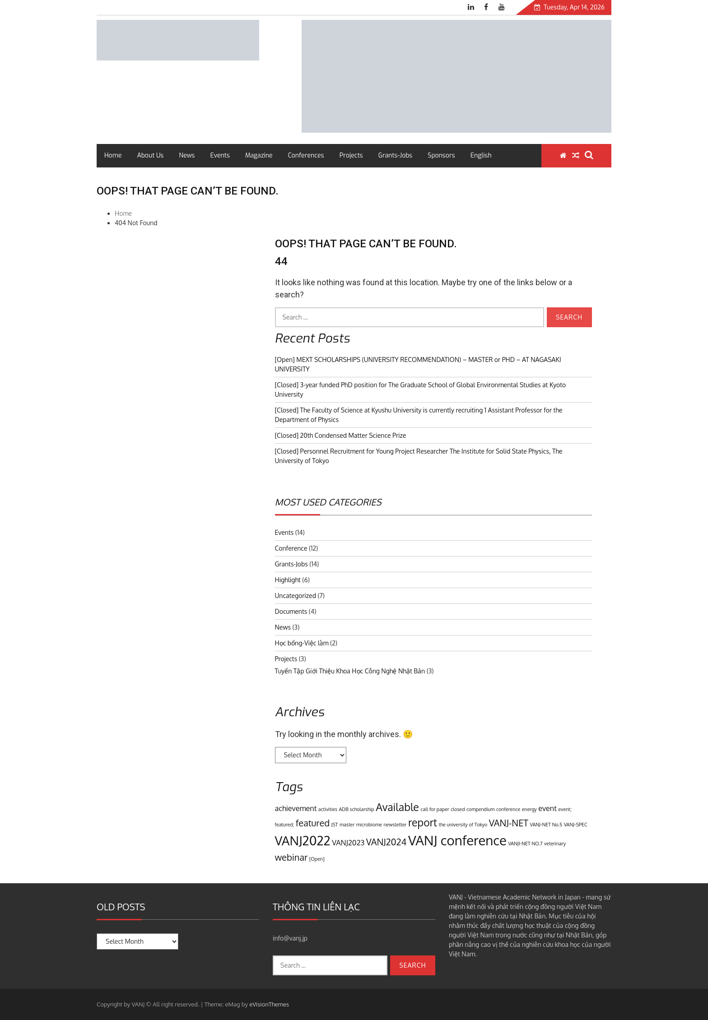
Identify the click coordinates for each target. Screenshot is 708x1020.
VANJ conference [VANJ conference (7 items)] (457, 840)
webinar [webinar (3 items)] (291, 857)
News (187, 155)
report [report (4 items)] (422, 822)
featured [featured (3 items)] (313, 823)
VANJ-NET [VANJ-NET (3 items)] (508, 823)
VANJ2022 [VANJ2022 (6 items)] (303, 840)
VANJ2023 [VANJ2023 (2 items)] (348, 842)
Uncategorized (295, 595)
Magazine (259, 155)
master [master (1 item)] (347, 824)
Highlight (288, 580)
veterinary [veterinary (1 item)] (555, 843)
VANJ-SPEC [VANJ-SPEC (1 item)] (575, 824)
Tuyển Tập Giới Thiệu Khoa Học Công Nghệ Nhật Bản (350, 671)
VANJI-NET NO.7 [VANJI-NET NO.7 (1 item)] (525, 843)
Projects (351, 155)
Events (220, 155)
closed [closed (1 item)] (458, 809)
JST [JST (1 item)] (334, 824)
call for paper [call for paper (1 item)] (434, 809)
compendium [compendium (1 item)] (480, 809)
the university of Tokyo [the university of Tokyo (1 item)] (463, 824)
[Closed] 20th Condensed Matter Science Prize (340, 435)
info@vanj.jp (290, 938)
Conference (291, 548)
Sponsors (441, 155)
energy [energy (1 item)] (529, 809)
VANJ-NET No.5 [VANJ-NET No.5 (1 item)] (546, 824)
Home (112, 155)
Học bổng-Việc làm (302, 643)
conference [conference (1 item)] (508, 809)
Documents (291, 611)
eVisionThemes (269, 1004)
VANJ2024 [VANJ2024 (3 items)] (386, 842)
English (481, 155)
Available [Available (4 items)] (397, 806)
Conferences (306, 155)
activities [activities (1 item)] (327, 809)
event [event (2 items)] (547, 808)
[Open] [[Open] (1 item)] (317, 859)
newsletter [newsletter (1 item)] (394, 824)
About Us (150, 155)
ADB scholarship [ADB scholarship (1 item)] (356, 809)
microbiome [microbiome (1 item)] (369, 824)
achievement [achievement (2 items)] (296, 808)
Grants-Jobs (395, 155)
